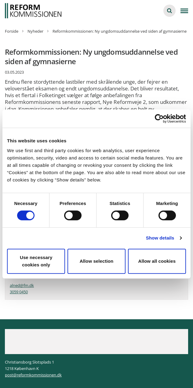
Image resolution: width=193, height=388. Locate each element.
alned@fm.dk (22, 285)
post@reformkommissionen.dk (33, 375)
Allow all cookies (157, 261)
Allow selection (97, 261)
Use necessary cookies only (36, 261)
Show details (160, 237)
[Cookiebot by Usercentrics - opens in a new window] (159, 118)
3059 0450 (19, 292)
